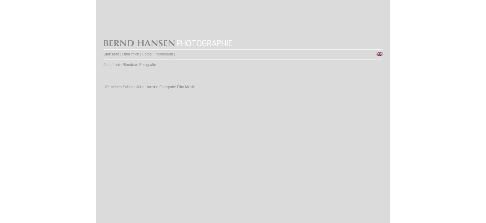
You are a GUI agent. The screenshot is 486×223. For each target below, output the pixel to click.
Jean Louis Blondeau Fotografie (130, 65)
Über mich (130, 54)
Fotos (147, 54)
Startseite (111, 54)
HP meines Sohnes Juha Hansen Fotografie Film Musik (149, 87)
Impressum (164, 54)
